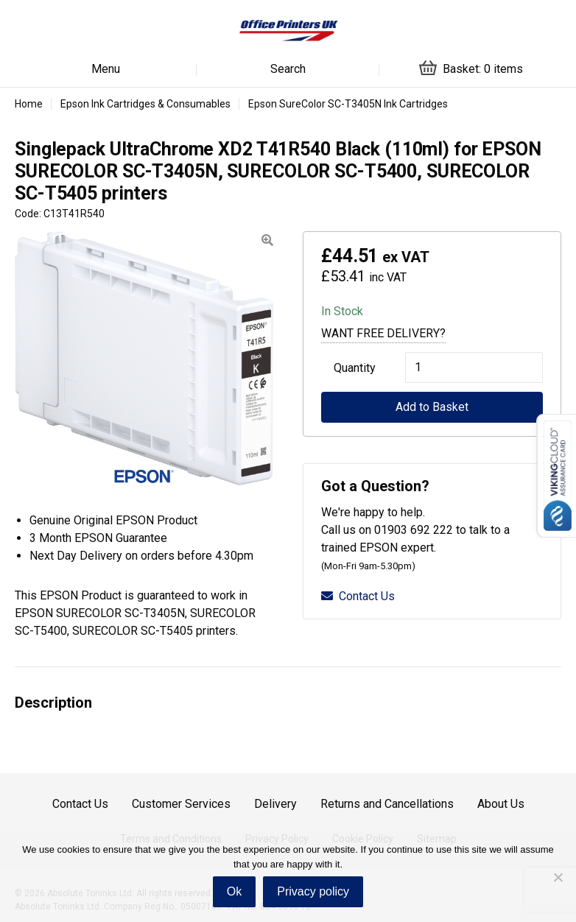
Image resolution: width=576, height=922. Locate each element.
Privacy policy (313, 891)
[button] (267, 240)
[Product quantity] (474, 367)
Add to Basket (432, 407)
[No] (557, 877)
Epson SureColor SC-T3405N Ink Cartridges (348, 104)
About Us (500, 804)
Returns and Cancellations (387, 804)
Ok (234, 891)
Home (29, 104)
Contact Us (358, 596)
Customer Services (181, 804)
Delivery (275, 804)
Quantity (355, 368)
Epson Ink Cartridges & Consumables (145, 104)
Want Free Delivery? (383, 333)
